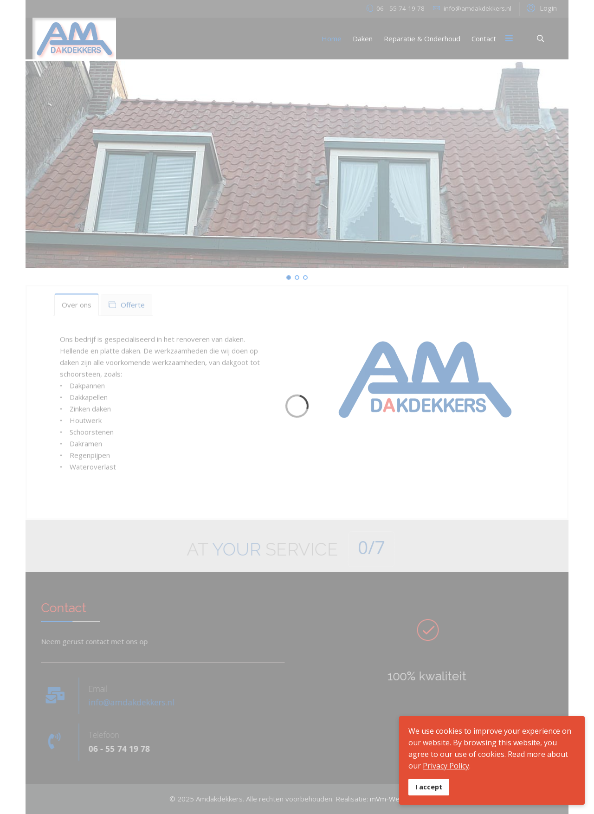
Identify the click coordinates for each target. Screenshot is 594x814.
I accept (428, 786)
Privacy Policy (446, 766)
